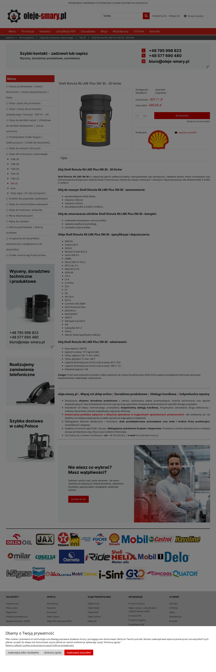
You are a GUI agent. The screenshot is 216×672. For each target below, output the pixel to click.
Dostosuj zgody (52, 652)
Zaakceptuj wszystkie (79, 652)
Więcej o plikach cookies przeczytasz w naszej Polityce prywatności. (40, 645)
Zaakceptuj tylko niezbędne (23, 652)
